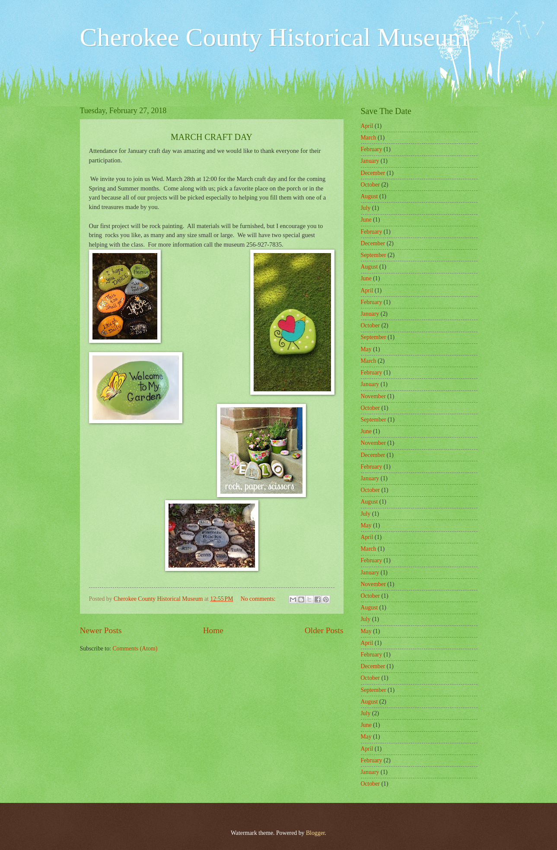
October (370, 184)
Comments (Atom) (134, 648)
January (370, 161)
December (373, 173)
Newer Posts (101, 630)
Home (213, 630)
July (366, 208)
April (367, 126)
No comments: (259, 599)
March (368, 137)
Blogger (315, 833)
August (369, 196)
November (373, 396)
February (371, 149)
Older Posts (324, 630)
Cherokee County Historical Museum (274, 37)
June (366, 219)
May (366, 349)
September (373, 255)
